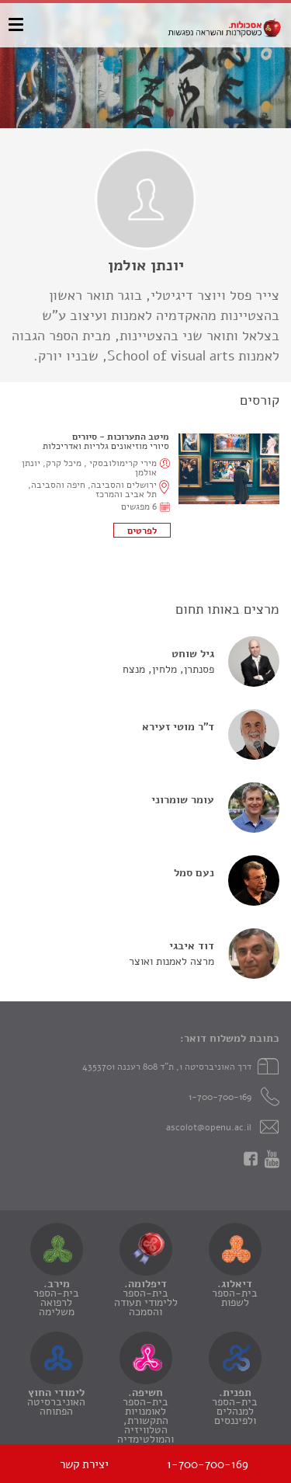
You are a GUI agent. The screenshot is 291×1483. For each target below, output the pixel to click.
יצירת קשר (84, 1464)
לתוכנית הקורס (142, 530)
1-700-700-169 (220, 1097)
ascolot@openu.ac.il (208, 1127)
